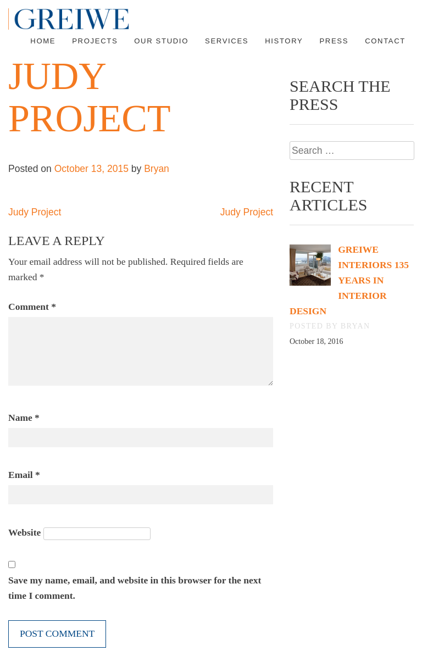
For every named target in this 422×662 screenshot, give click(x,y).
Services (226, 41)
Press (333, 41)
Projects (95, 41)
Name (24, 417)
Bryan (156, 168)
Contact (385, 41)
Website (24, 532)
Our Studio (161, 41)
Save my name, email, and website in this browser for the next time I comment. (134, 588)
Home (42, 41)
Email (24, 474)
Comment (32, 306)
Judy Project (34, 212)
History (284, 41)
